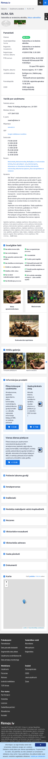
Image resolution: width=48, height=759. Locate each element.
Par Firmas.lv (5, 695)
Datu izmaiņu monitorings (10, 660)
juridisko (32, 576)
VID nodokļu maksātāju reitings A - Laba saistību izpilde (33, 277)
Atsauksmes (5, 711)
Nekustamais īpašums (22, 168)
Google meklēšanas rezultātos (17, 134)
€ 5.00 (12, 427)
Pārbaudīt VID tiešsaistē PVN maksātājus (32, 62)
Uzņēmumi (5, 669)
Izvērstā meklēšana (8, 681)
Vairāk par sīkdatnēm (38, 756)
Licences (4, 703)
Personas (4, 673)
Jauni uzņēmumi (31, 677)
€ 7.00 (34, 427)
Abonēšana (29, 643)
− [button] (6, 585)
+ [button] (6, 582)
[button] (6, 23)
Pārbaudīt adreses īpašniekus (34, 78)
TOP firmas (5, 685)
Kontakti (4, 715)
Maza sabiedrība (34, 18)
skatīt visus (13, 236)
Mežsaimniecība (21, 162)
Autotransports (32, 164)
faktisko (38, 576)
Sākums (4, 9)
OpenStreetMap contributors (36, 627)
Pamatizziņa (5, 643)
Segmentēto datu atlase (9, 652)
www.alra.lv (11, 127)
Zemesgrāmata (30, 669)
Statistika (4, 699)
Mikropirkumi (29, 647)
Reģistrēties (29, 652)
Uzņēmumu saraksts (17, 9)
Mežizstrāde (11, 162)
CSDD (27, 673)
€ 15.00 (12, 462)
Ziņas (27, 681)
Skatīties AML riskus (11, 271)
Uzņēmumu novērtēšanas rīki (11, 656)
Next (46, 362)
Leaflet (25, 627)
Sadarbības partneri (8, 707)
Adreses (4, 677)
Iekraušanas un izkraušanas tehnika (19, 166)
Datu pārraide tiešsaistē (9, 647)
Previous (2, 362)
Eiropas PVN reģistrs (37, 66)
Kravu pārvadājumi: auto (20, 164)
